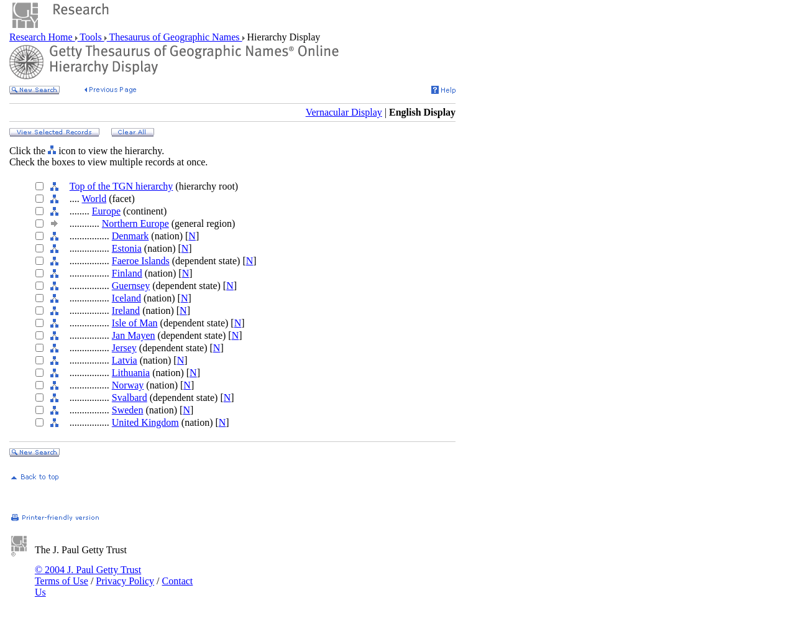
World (94, 198)
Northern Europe (135, 223)
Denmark (130, 236)
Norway (128, 385)
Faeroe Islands (141, 260)
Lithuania (131, 372)
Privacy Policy (125, 581)
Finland (127, 273)
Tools (91, 37)
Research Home (42, 37)
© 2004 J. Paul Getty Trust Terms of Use (88, 575)
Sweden (128, 410)
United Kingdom (145, 422)
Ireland (126, 310)
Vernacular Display (344, 112)
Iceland (126, 298)
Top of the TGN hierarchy (121, 186)
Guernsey (131, 285)
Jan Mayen (133, 335)
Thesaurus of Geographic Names (174, 37)
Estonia (127, 248)
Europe (106, 211)
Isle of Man (135, 323)
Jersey (124, 348)
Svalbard (129, 397)
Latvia (124, 360)
